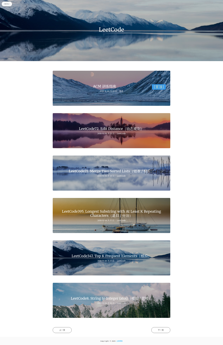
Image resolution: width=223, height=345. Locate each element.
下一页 (161, 330)
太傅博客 (119, 341)
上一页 (62, 330)
